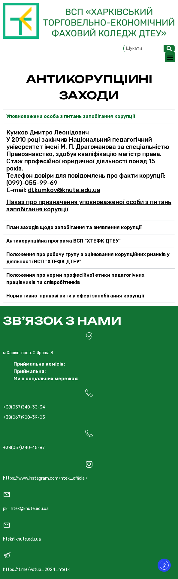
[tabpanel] (89, 172)
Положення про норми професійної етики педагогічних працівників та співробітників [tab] (75, 278)
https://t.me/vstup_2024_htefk (36, 569)
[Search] (169, 48)
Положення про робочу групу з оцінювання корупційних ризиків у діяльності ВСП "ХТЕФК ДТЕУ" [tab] (88, 258)
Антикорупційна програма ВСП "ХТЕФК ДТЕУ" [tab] (63, 241)
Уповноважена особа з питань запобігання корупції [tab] (70, 116)
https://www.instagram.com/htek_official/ (45, 478)
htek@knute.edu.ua (22, 539)
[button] (170, 57)
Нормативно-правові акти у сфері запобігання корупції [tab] (75, 296)
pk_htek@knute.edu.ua (26, 508)
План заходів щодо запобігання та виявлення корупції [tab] (74, 227)
